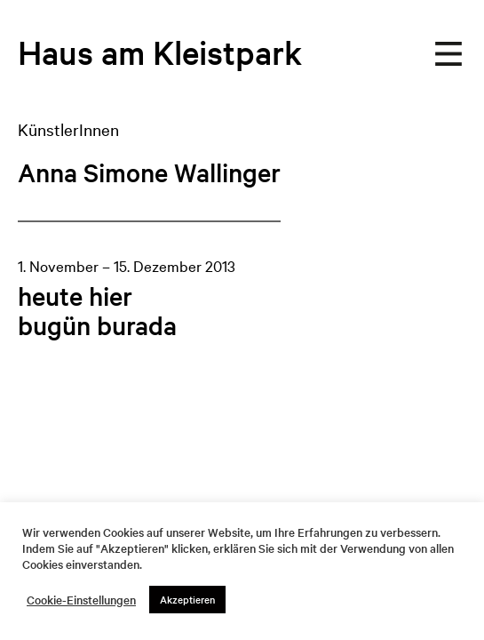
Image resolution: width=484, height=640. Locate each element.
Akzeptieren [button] (187, 599)
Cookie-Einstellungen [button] (81, 600)
